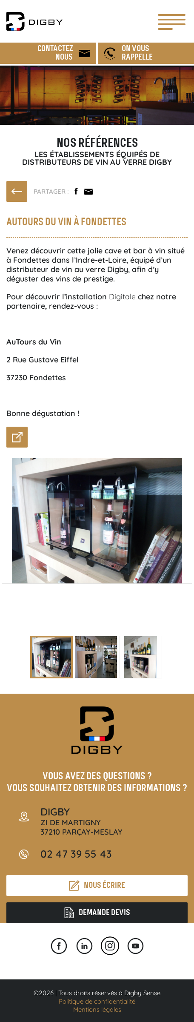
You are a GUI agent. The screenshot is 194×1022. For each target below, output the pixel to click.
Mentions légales (97, 1009)
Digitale (122, 296)
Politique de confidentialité (97, 1001)
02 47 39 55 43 (76, 853)
